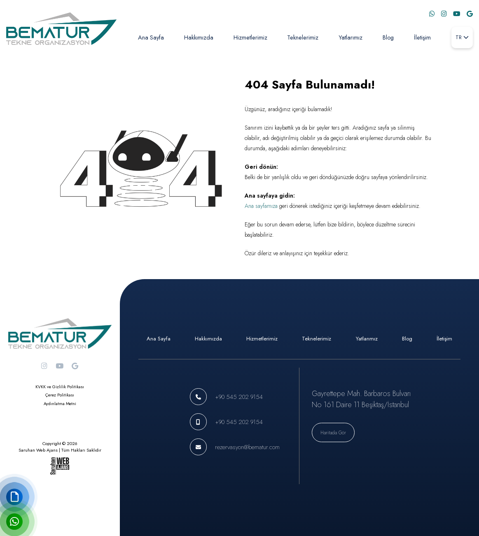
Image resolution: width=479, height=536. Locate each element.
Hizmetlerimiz (250, 37)
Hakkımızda (198, 37)
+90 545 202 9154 (239, 396)
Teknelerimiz (302, 37)
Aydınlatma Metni (60, 404)
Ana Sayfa (151, 37)
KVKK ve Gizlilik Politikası (59, 387)
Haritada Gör (333, 432)
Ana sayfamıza (261, 206)
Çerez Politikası (59, 395)
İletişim (422, 37)
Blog (388, 37)
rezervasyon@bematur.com (247, 447)
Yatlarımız (350, 37)
